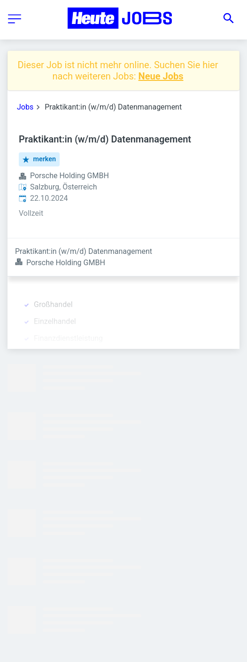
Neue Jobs (161, 76)
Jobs (25, 106)
